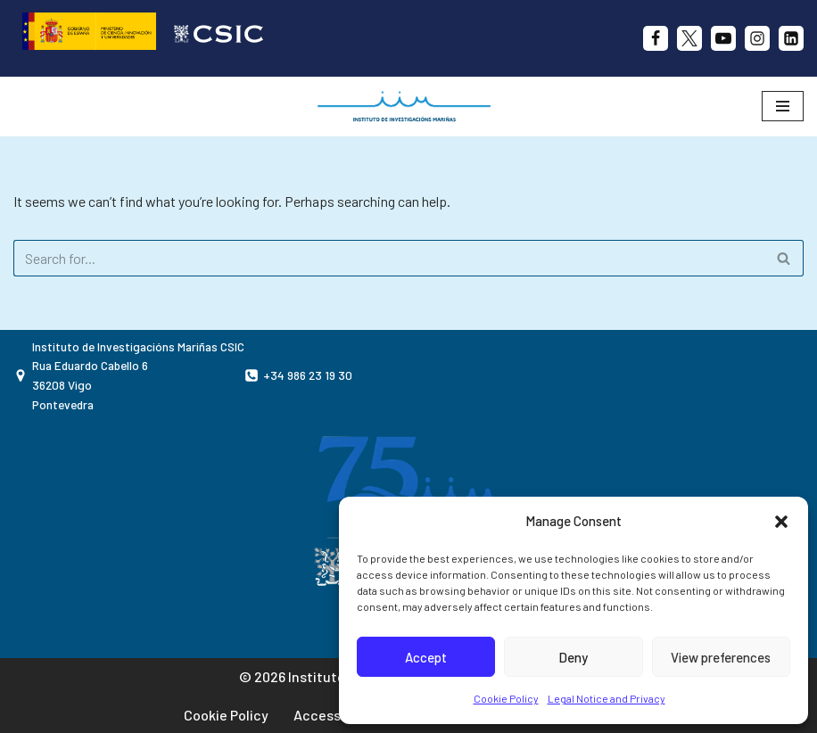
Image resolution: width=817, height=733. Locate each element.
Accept (426, 657)
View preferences (721, 657)
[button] (781, 522)
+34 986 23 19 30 (307, 375)
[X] (689, 38)
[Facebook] (655, 38)
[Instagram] (757, 38)
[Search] (388, 258)
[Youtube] (723, 38)
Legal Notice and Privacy (606, 698)
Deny (573, 657)
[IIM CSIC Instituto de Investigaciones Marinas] (408, 106)
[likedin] (791, 38)
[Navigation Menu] (783, 106)
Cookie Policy (506, 698)
